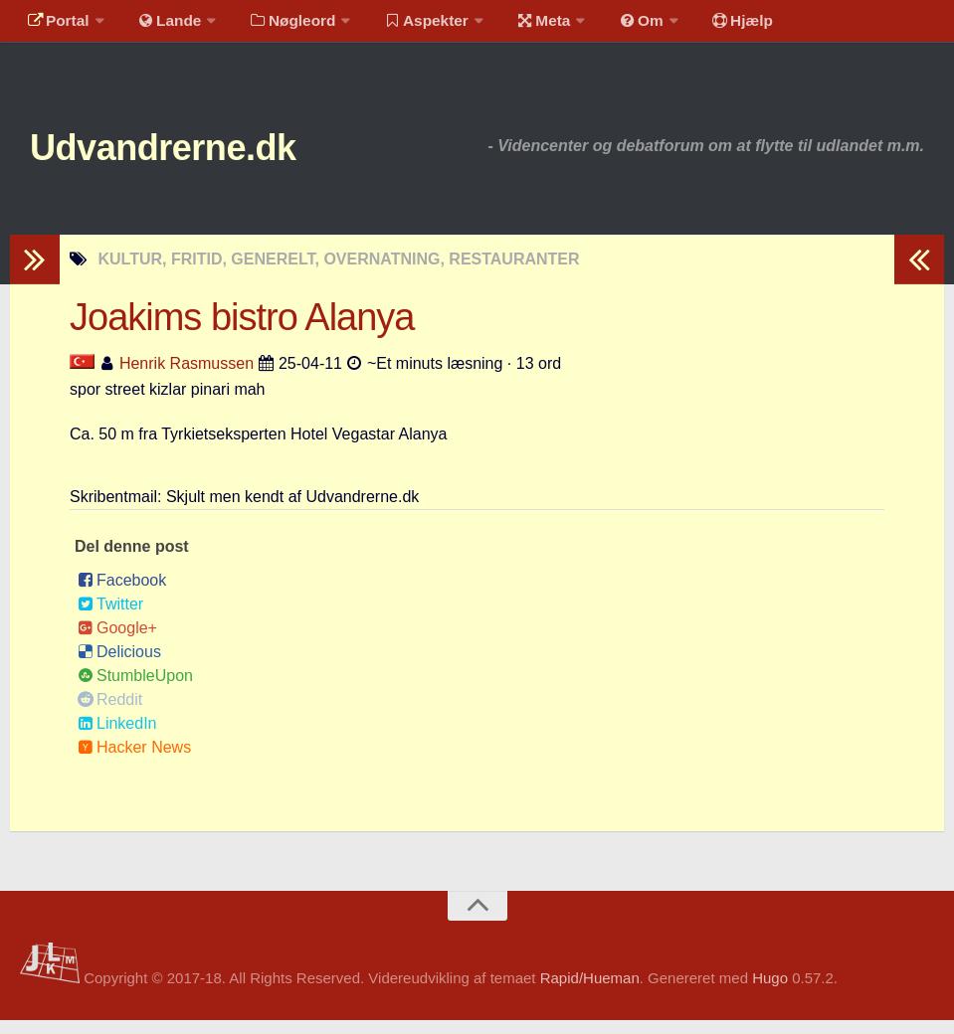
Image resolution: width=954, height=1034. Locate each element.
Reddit (110, 713)
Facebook (122, 594)
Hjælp (711, 24)
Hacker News (134, 761)
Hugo (770, 992)
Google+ (117, 641)
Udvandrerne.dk (185, 158)
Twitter (110, 617)
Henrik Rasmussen (186, 377)
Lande (162, 24)
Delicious (119, 665)
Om (617, 24)
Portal (56, 24)
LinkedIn (117, 737)
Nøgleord (281, 24)
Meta (523, 24)
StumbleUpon (135, 689)
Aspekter (411, 24)
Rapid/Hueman (590, 992)
